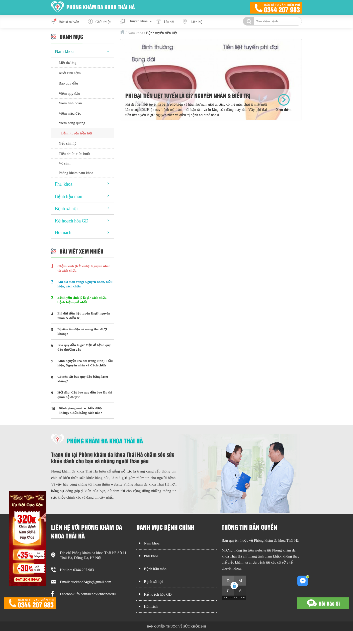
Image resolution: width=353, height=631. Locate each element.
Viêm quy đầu (69, 94)
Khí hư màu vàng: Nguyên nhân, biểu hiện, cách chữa (85, 284)
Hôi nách (63, 232)
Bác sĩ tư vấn (69, 22)
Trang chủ (122, 32)
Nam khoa (135, 33)
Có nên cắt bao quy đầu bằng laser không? (82, 379)
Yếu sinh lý (67, 143)
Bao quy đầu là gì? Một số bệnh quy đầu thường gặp (84, 347)
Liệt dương (67, 63)
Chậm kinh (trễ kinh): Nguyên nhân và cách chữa (83, 268)
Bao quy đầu (68, 83)
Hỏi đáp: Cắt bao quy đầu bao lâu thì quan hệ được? (84, 394)
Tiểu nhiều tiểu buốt (74, 154)
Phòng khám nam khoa (76, 173)
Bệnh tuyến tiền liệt (76, 133)
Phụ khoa (63, 184)
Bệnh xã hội (66, 208)
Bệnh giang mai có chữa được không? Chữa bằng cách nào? (81, 410)
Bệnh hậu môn (68, 196)
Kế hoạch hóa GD (71, 220)
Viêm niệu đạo (70, 113)
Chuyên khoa (138, 21)
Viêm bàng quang (72, 123)
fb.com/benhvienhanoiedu (96, 594)
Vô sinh (64, 163)
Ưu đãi (169, 22)
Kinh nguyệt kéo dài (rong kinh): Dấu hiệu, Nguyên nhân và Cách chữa (85, 363)
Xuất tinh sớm (70, 73)
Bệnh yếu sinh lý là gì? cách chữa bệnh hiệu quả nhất (82, 300)
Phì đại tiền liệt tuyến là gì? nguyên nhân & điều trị (187, 95)
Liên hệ (196, 22)
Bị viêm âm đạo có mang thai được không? (82, 331)
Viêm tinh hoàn (70, 103)
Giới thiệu (103, 22)
